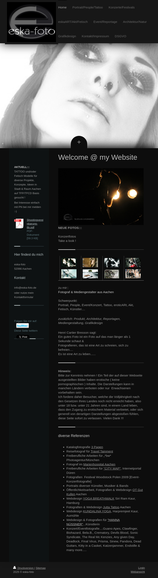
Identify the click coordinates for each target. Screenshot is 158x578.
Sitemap (40, 568)
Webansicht (138, 571)
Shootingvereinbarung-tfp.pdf (35, 223)
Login (141, 567)
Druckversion (23, 568)
